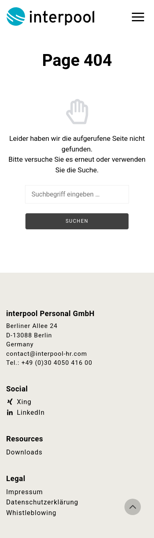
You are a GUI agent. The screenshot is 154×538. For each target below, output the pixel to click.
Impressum (24, 492)
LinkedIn (25, 412)
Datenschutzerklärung (42, 502)
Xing (19, 402)
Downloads (24, 452)
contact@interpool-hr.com (46, 353)
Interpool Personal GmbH (51, 16)
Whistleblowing (31, 513)
